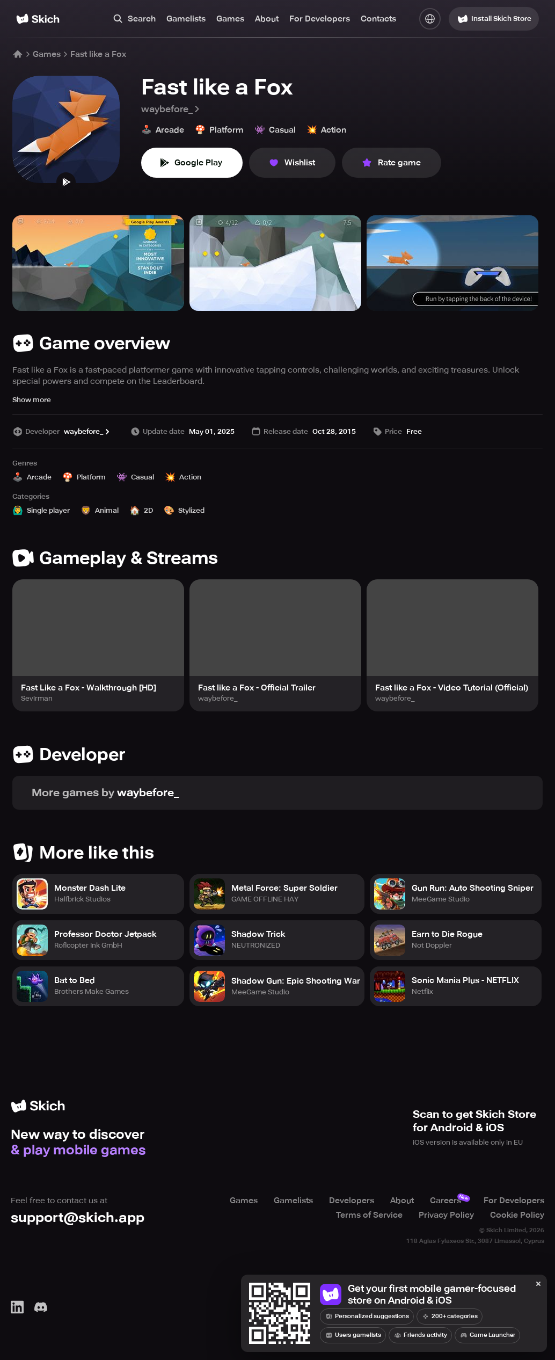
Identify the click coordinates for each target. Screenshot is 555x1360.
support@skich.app (77, 1217)
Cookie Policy (517, 1214)
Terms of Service (369, 1214)
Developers (351, 1200)
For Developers (319, 19)
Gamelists (186, 19)
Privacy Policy (446, 1214)
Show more (31, 400)
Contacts (378, 19)
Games (230, 19)
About (267, 19)
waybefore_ (171, 109)
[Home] (38, 19)
